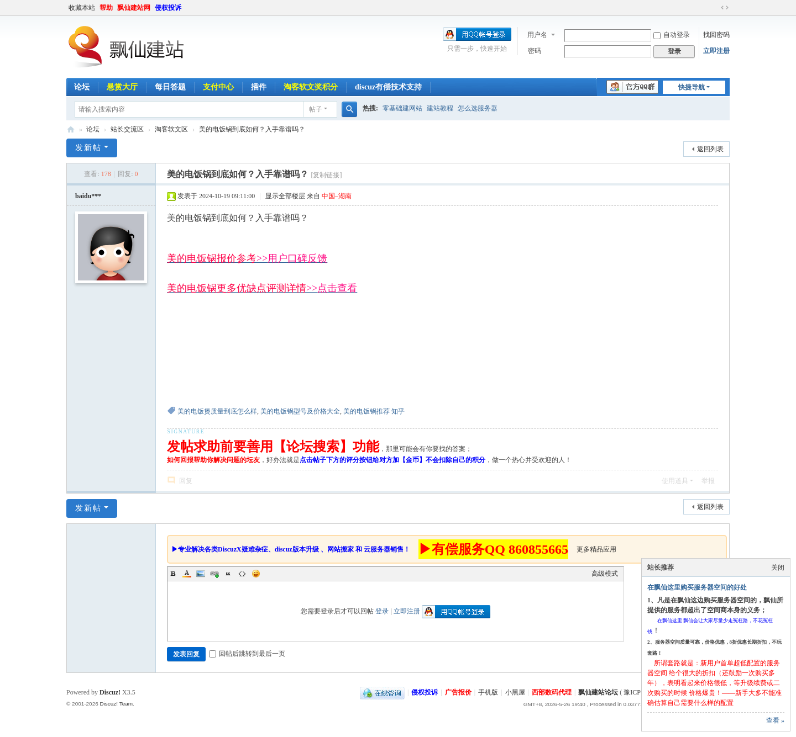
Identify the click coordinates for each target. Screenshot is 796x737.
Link (214, 573)
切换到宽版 (725, 8)
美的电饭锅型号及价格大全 (300, 411)
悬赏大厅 (122, 87)
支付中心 (218, 87)
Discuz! (110, 692)
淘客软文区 (171, 129)
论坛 (82, 87)
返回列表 (710, 149)
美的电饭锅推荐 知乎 (374, 411)
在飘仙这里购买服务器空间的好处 (697, 587)
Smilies (255, 573)
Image (200, 573)
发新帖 (88, 148)
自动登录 (671, 35)
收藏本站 (82, 8)
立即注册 (716, 51)
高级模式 (604, 573)
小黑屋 (515, 692)
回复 (185, 481)
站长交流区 (127, 129)
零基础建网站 (402, 108)
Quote (228, 573)
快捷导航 (691, 87)
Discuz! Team (116, 704)
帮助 (106, 8)
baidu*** (88, 196)
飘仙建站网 (133, 8)
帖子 (315, 109)
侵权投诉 (168, 8)
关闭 (777, 567)
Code (242, 573)
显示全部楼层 (285, 196)
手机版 (488, 692)
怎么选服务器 (478, 108)
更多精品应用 (596, 549)
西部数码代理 (552, 692)
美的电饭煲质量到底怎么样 (217, 411)
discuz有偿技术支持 (388, 87)
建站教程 (440, 108)
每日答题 (170, 87)
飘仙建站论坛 (70, 129)
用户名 (537, 35)
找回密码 (716, 35)
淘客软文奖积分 (311, 87)
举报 (708, 481)
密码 (534, 51)
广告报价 (458, 692)
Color (186, 573)
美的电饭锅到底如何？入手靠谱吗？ (252, 129)
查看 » (775, 720)
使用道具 (675, 481)
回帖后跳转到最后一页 (247, 654)
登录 (382, 611)
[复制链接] (326, 175)
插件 (258, 87)
